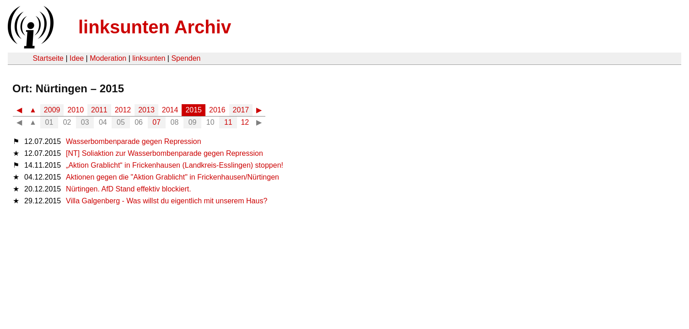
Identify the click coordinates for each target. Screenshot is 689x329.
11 (228, 122)
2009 (52, 110)
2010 (75, 110)
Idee (77, 58)
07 (156, 122)
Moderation (108, 58)
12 (245, 122)
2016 (217, 110)
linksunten (148, 58)
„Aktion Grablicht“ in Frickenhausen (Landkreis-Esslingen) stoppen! (174, 165)
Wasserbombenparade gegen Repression (133, 141)
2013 (146, 110)
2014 (170, 110)
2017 (241, 110)
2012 (123, 110)
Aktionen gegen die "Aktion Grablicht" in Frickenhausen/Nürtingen (172, 177)
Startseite (48, 58)
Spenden (185, 58)
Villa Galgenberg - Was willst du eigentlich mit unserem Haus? (166, 201)
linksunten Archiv (154, 27)
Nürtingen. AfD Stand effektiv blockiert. (128, 189)
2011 (99, 110)
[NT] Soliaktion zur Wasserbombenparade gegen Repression (164, 153)
